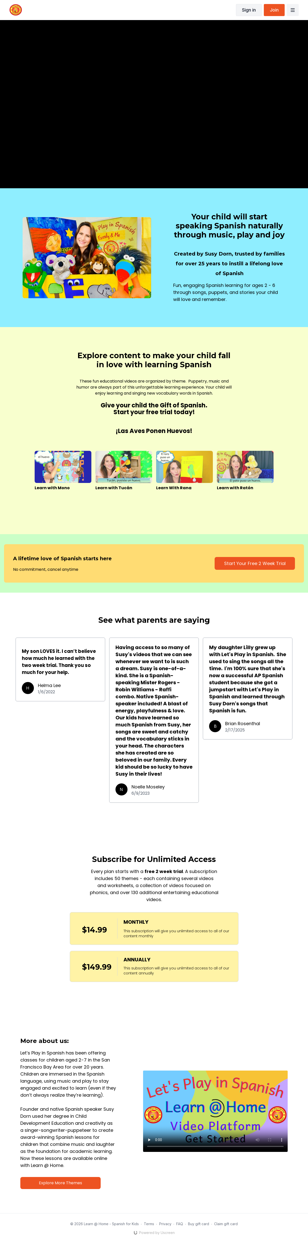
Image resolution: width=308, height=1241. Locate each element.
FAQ (179, 1224)
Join (274, 10)
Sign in (249, 10)
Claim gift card (226, 1224)
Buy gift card (198, 1224)
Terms (149, 1224)
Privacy (165, 1224)
